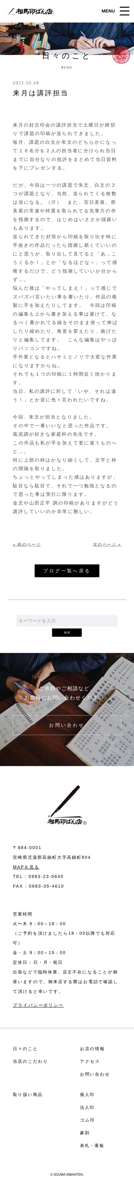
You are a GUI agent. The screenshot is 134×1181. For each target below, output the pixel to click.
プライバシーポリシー (38, 1005)
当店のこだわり (30, 1061)
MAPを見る (26, 867)
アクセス (90, 1061)
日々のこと (25, 1048)
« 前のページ (27, 545)
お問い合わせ (67, 725)
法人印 (87, 1107)
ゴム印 (87, 1120)
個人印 (87, 1094)
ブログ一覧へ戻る (67, 570)
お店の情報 (92, 1048)
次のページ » (107, 545)
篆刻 (85, 1132)
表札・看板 (92, 1145)
